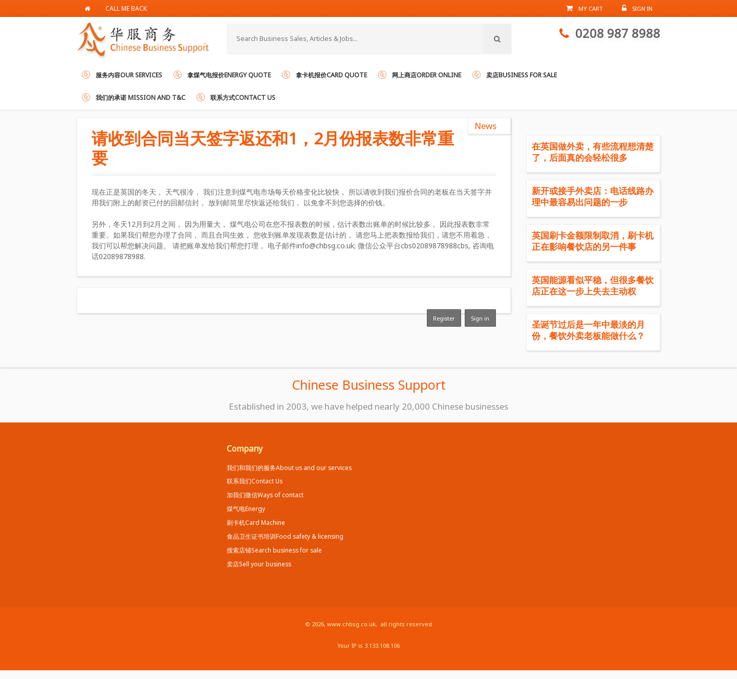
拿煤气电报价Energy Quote (229, 75)
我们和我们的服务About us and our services (289, 467)
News (485, 126)
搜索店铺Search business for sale (274, 550)
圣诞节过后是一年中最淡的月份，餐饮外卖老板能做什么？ (588, 330)
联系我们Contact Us (255, 481)
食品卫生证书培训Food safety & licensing (285, 536)
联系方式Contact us (242, 97)
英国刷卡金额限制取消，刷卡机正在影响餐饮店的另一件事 (593, 240)
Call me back (126, 8)
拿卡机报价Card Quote (331, 75)
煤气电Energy (246, 508)
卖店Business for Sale (521, 75)
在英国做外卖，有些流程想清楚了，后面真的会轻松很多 (593, 151)
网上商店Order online (426, 75)
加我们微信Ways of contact (265, 495)
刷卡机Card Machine (256, 522)
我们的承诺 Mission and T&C (140, 97)
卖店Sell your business (259, 564)
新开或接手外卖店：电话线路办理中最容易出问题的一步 (593, 196)
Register (444, 318)
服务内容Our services (129, 75)
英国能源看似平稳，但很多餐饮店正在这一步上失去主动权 (593, 285)
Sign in (480, 318)
